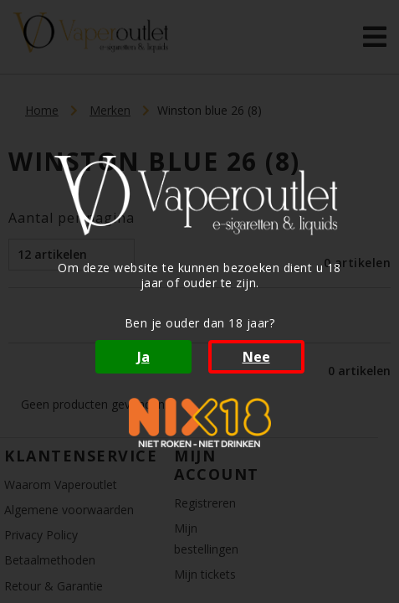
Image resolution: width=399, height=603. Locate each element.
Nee (256, 357)
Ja (143, 357)
